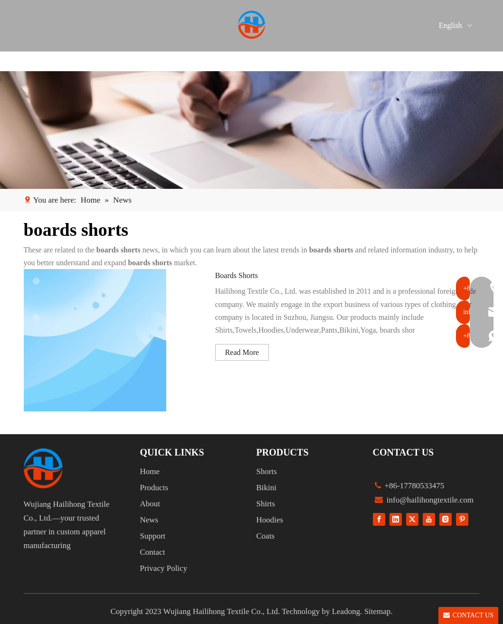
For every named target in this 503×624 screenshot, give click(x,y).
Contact (152, 552)
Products (154, 487)
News (149, 519)
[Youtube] (429, 519)
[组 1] (43, 468)
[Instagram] (445, 519)
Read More (242, 352)
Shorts (266, 471)
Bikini (266, 487)
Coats (265, 535)
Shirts (265, 503)
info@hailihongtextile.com (429, 499)
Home (150, 471)
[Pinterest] (462, 519)
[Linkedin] (395, 519)
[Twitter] (412, 519)
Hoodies (270, 519)
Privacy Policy (164, 568)
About (150, 503)
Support (153, 535)
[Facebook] (379, 519)
